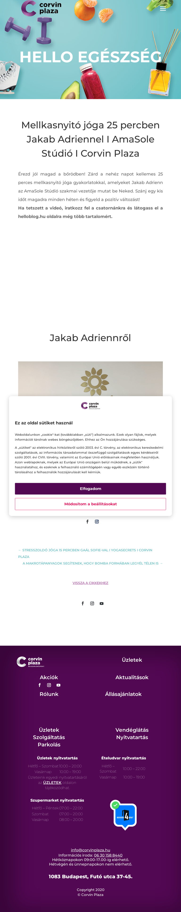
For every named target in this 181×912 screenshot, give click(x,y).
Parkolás (49, 744)
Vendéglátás (131, 730)
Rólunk (49, 694)
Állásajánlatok (123, 694)
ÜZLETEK (52, 782)
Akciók (49, 677)
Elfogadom (90, 488)
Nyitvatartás (132, 737)
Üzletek (132, 660)
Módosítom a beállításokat (90, 504)
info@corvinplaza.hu (90, 850)
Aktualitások (131, 677)
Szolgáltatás (49, 737)
